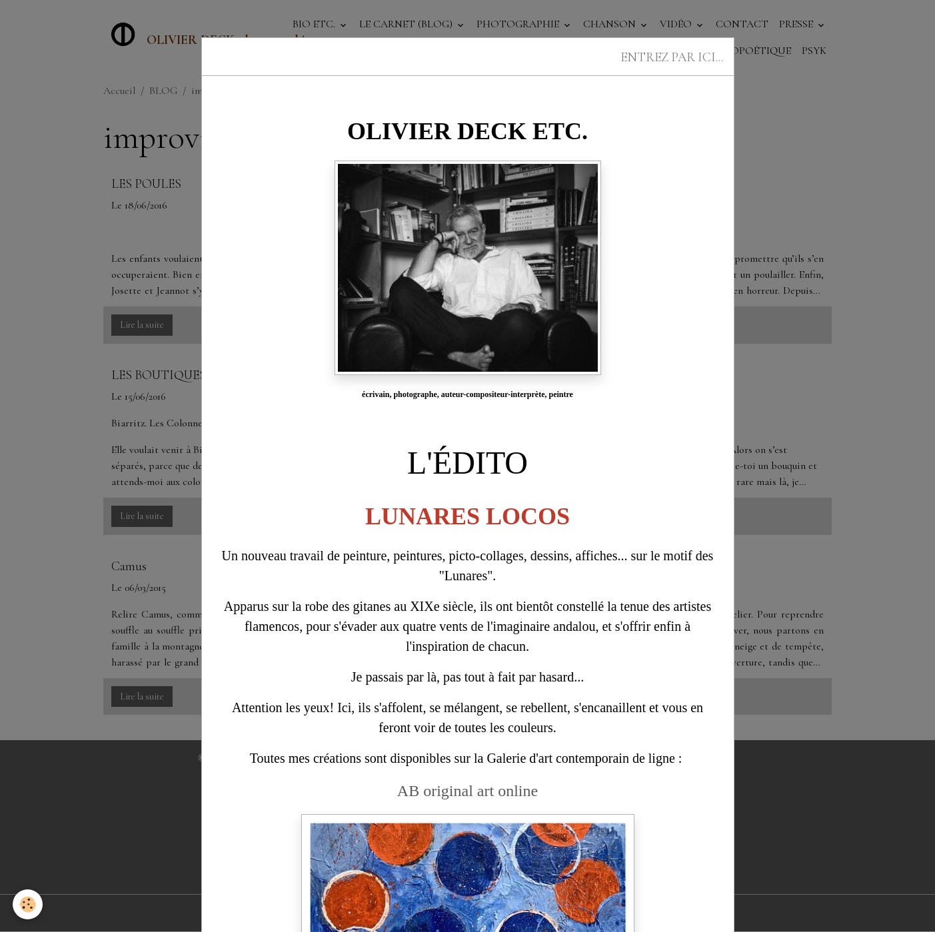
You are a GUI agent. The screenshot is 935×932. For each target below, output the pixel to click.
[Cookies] (28, 904)
